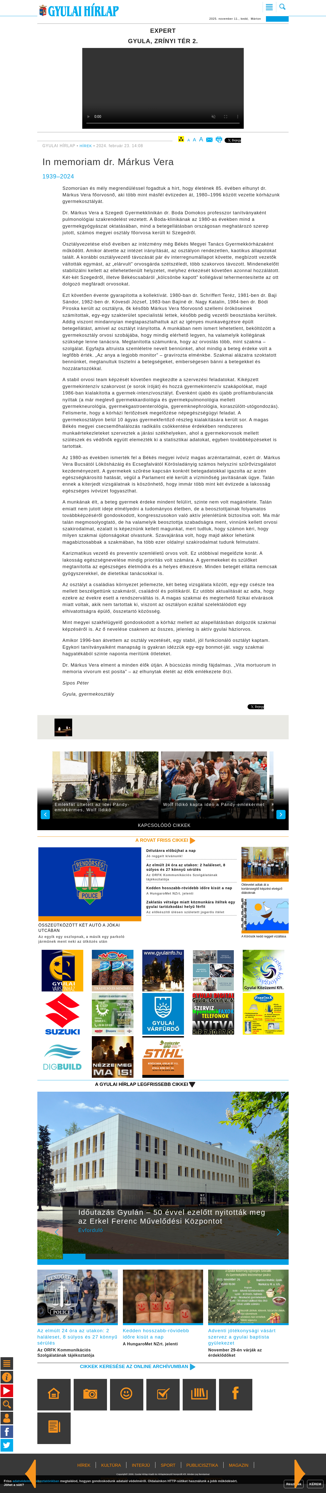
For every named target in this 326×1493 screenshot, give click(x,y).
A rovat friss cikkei (158, 840)
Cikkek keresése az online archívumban (128, 1375)
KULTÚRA (111, 1474)
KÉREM (315, 1484)
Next (281, 1241)
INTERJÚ (141, 1474)
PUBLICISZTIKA (202, 1474)
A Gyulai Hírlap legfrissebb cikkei (136, 1089)
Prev (70, 1241)
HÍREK (86, 146)
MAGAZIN (238, 1474)
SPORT (168, 1474)
